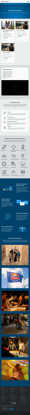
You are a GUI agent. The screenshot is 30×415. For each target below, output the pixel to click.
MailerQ (12, 390)
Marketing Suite (13, 389)
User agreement (19, 413)
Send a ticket (3, 400)
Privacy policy (15, 413)
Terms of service (10, 413)
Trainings (3, 399)
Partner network (4, 397)
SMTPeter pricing (22, 390)
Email (2, 389)
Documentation (4, 398)
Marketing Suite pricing (23, 389)
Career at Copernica (13, 398)
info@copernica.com (23, 400)
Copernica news (13, 397)
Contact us (12, 399)
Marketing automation (4, 390)
